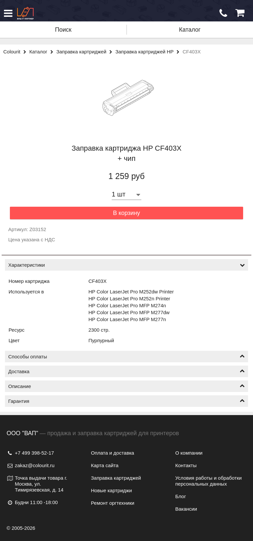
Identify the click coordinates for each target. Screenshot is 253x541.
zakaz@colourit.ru (30, 465)
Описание (126, 386)
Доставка (126, 371)
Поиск (63, 29)
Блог (180, 496)
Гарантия (126, 401)
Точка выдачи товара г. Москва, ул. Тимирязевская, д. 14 (37, 484)
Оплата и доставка (112, 453)
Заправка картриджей (85, 51)
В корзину (126, 213)
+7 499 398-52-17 (30, 453)
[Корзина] (240, 13)
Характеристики (126, 265)
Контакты (186, 465)
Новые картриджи (111, 490)
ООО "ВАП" (22, 433)
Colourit (16, 51)
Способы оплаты (126, 356)
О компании (189, 453)
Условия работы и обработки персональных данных (208, 481)
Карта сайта (105, 465)
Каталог (189, 29)
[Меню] (8, 13)
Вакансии (186, 509)
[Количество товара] (126, 194)
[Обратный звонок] (223, 13)
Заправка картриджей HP (149, 51)
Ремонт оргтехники (112, 503)
